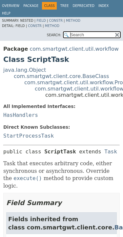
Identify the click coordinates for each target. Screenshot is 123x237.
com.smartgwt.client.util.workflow (74, 49)
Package (30, 6)
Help (6, 13)
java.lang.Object (24, 70)
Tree (64, 6)
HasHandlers (20, 115)
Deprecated (83, 6)
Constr (56, 20)
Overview (10, 6)
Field (41, 20)
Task (110, 151)
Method (73, 20)
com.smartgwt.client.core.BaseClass (61, 76)
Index (103, 6)
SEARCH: (54, 35)
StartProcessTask (28, 136)
